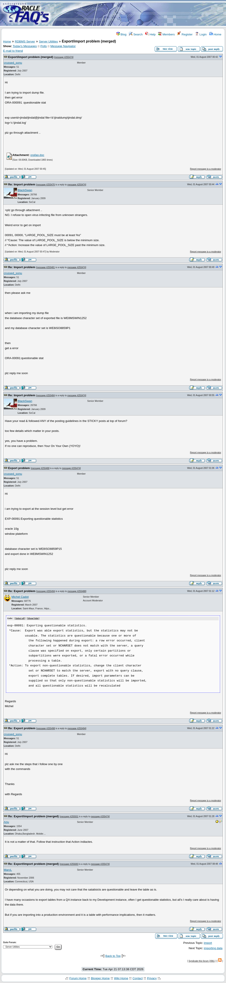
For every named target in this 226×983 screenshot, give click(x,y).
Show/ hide (33, 619)
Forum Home (78, 978)
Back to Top (113, 955)
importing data (213, 948)
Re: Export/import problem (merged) (33, 816)
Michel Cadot (20, 596)
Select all (20, 619)
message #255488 (40, 468)
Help (150, 34)
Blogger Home (100, 978)
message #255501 (69, 816)
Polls (43, 46)
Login (201, 34)
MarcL (8, 869)
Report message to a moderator (205, 169)
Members (166, 34)
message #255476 (46, 184)
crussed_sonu (13, 62)
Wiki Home (121, 978)
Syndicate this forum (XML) (201, 961)
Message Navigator (63, 46)
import (208, 942)
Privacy (152, 978)
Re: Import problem (21, 184)
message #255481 (46, 267)
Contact (137, 978)
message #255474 (64, 57)
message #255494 (46, 591)
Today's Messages (25, 46)
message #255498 (46, 728)
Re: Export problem (22, 591)
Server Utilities (48, 41)
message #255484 (46, 395)
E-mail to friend (13, 50)
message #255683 (69, 864)
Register (184, 34)
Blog (121, 34)
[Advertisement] (139, 14)
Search (136, 34)
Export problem (19, 468)
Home (215, 34)
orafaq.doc (37, 155)
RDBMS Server (25, 41)
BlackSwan (25, 190)
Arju (6, 821)
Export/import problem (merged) (30, 57)
